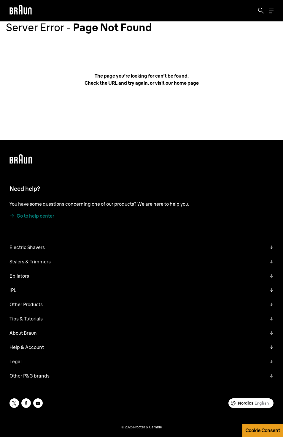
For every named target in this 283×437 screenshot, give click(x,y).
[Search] (261, 11)
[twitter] (14, 403)
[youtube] (38, 403)
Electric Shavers (27, 247)
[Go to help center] (31, 215)
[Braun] (20, 10)
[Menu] (271, 11)
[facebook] (26, 403)
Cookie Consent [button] (262, 430)
